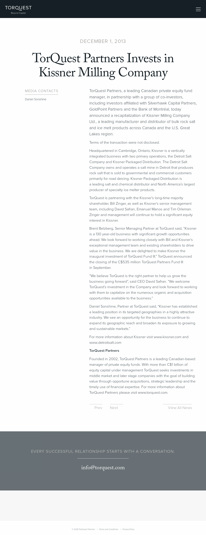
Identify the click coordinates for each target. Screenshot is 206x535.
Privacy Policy (128, 529)
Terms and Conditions (108, 529)
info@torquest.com (103, 468)
